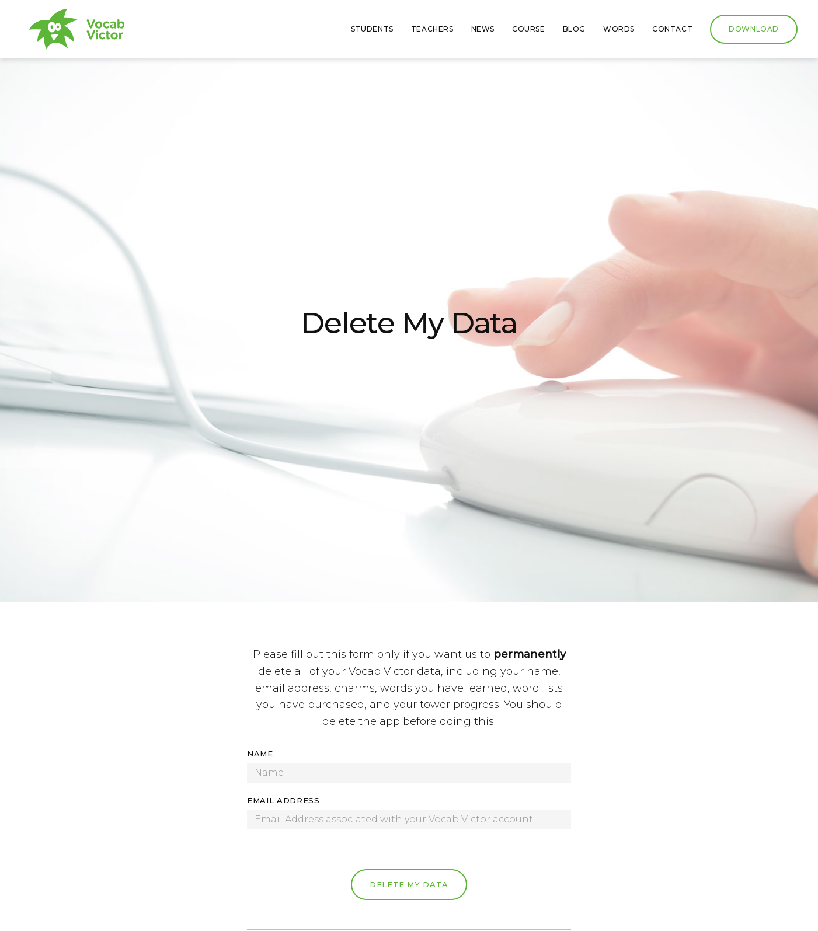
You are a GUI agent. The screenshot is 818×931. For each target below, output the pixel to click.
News (483, 29)
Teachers (432, 29)
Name (260, 753)
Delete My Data (409, 884)
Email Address (283, 800)
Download (754, 29)
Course (528, 29)
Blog (574, 29)
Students (372, 29)
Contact (672, 29)
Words (619, 29)
